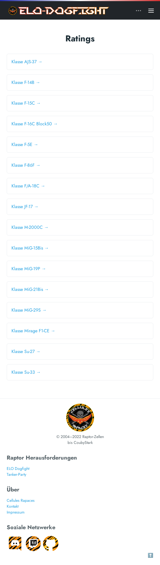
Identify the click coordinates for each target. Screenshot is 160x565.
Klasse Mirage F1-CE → (33, 331)
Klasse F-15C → (26, 103)
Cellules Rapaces (21, 500)
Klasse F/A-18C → (28, 186)
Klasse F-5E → (24, 144)
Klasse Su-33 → (26, 372)
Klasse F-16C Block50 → (34, 124)
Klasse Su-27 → (25, 351)
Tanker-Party (16, 474)
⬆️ (150, 555)
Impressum (16, 512)
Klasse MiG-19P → (28, 268)
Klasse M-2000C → (30, 227)
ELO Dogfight (18, 468)
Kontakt (12, 506)
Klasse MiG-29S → (29, 310)
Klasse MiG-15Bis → (30, 248)
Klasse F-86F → (25, 165)
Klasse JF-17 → (25, 206)
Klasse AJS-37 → (26, 61)
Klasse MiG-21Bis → (30, 289)
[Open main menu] (151, 10)
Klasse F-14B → (25, 82)
